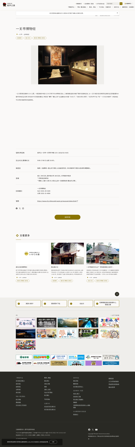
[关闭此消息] (117, 13)
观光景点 (19, 38)
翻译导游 (75, 383)
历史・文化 (27, 38)
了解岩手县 (72, 7)
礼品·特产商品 (48, 392)
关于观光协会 (100, 4)
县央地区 (18, 383)
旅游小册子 (76, 393)
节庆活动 (101, 7)
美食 (45, 386)
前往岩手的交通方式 (49, 406)
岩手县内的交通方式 (49, 409)
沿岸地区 (18, 389)
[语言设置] (128, 3)
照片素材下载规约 (78, 399)
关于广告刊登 (115, 315)
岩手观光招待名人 (78, 386)
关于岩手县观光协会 (21, 438)
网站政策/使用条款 (114, 384)
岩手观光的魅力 (20, 381)
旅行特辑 (18, 399)
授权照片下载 (77, 396)
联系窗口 (131, 7)
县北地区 (18, 392)
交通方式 (109, 7)
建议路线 (18, 402)
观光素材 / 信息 (89, 4)
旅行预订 (46, 395)
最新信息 (125, 7)
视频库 (75, 402)
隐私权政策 (112, 387)
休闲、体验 (47, 383)
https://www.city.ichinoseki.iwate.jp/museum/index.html (57, 201)
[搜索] (121, 3)
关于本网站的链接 (114, 381)
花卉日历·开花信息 (21, 405)
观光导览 (117, 7)
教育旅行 (79, 4)
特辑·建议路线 (82, 7)
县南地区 (18, 386)
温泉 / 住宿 (47, 389)
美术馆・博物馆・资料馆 (39, 38)
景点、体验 (93, 7)
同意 (53, 442)
